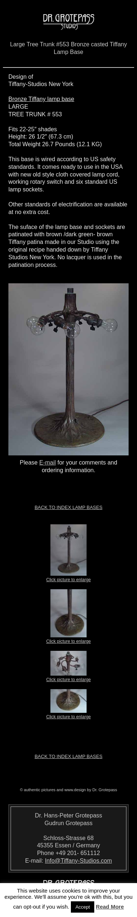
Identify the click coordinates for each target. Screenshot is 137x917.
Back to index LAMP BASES (69, 507)
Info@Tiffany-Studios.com (78, 861)
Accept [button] (82, 907)
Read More (110, 907)
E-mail (47, 462)
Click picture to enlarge (68, 577)
